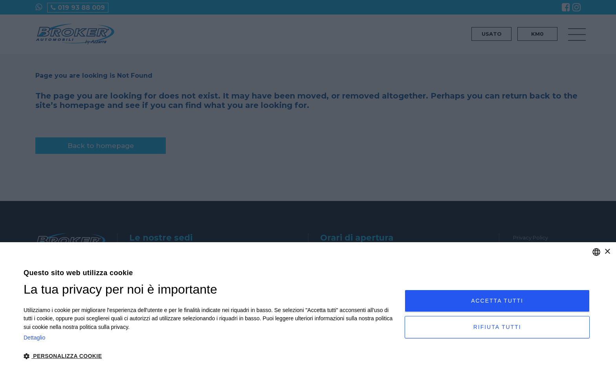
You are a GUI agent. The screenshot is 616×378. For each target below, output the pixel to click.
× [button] (607, 252)
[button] (208, 356)
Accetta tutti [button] (497, 301)
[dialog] (308, 310)
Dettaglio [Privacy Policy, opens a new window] (34, 337)
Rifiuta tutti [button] (497, 327)
